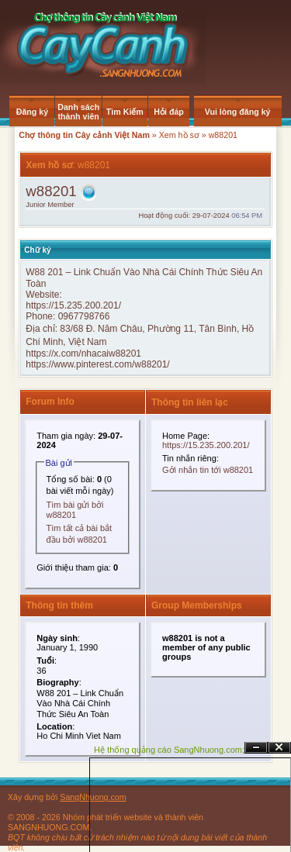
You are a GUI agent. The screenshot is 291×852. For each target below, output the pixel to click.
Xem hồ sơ (179, 135)
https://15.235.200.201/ (73, 305)
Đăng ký (32, 111)
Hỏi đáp (169, 111)
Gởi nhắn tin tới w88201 (207, 469)
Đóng (279, 748)
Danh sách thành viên (78, 111)
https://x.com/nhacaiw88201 (83, 353)
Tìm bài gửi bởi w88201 (75, 509)
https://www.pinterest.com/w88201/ (97, 364)
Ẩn (256, 748)
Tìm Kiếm (125, 111)
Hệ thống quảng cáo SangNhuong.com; (169, 749)
